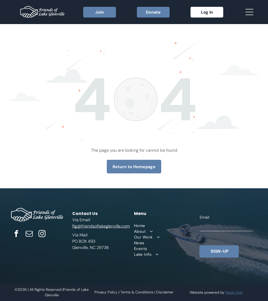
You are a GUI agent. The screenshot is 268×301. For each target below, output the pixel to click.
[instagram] (42, 234)
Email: (205, 217)
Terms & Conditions (136, 292)
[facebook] (16, 234)
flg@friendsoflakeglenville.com (101, 226)
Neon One (234, 292)
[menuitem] (166, 226)
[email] (29, 234)
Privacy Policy (106, 292)
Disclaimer (165, 292)
